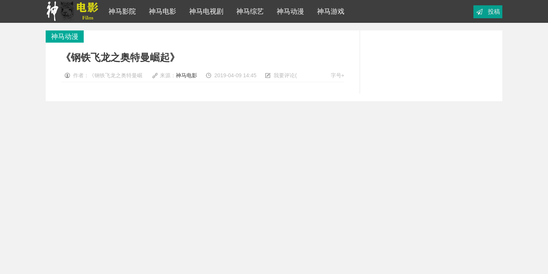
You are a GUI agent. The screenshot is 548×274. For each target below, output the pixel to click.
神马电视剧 (204, 11)
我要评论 (284, 75)
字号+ (337, 75)
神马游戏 (328, 11)
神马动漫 (288, 11)
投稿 (494, 11)
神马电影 (160, 11)
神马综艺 (248, 11)
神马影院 (122, 11)
